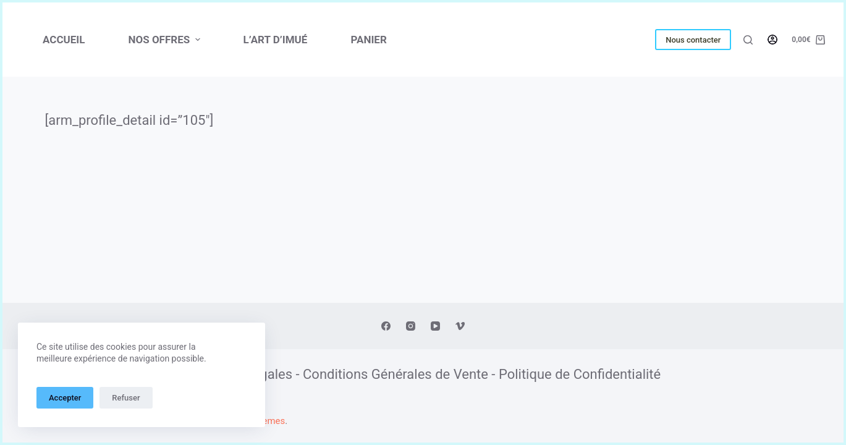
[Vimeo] (460, 326)
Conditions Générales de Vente (395, 374)
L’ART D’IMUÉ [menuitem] (275, 39)
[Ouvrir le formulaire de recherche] (748, 39)
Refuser (126, 397)
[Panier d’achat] (808, 39)
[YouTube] (435, 326)
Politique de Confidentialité (580, 374)
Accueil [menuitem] (64, 39)
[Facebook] (386, 326)
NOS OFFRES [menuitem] (165, 39)
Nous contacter (693, 39)
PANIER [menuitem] (368, 39)
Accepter (65, 397)
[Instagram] (410, 326)
